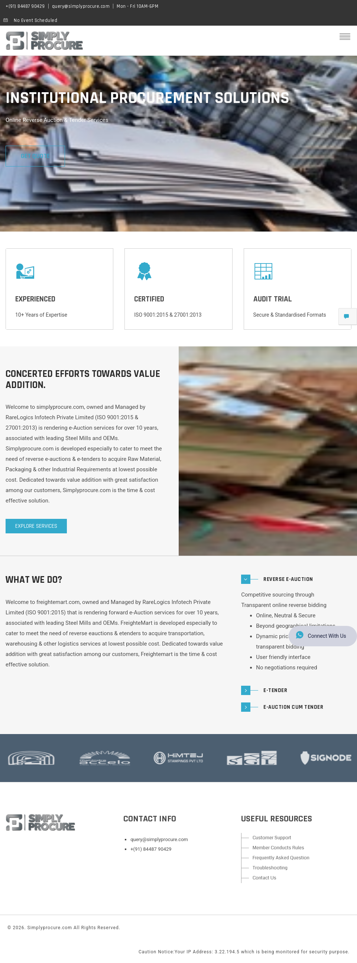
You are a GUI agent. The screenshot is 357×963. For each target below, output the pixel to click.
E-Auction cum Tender (293, 707)
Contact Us (264, 878)
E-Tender (275, 690)
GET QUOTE (35, 156)
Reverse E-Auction (288, 579)
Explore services (36, 526)
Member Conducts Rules (278, 847)
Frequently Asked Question (281, 857)
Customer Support (272, 837)
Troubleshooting (270, 868)
